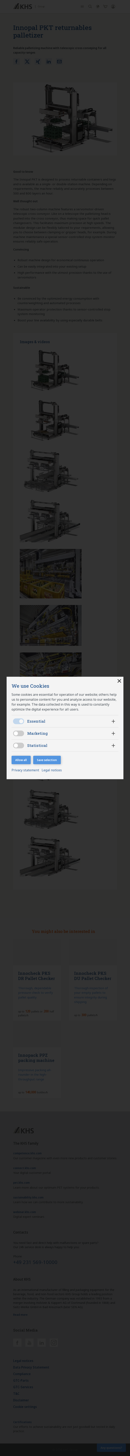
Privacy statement (26, 770)
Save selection (47, 760)
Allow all (21, 760)
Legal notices (52, 770)
